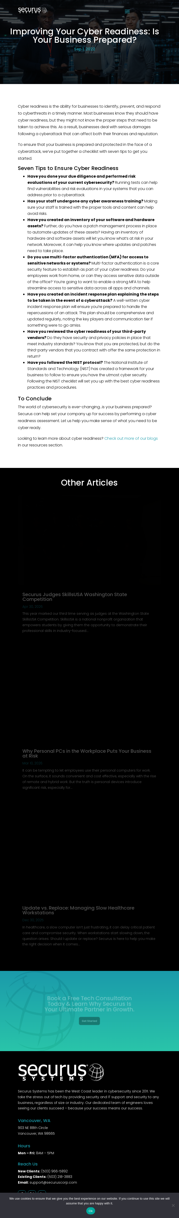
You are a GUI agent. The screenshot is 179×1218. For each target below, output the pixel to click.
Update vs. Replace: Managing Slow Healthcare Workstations (78, 910)
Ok (91, 1211)
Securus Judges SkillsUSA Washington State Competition (74, 597)
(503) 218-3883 (59, 1176)
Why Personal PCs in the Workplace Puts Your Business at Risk (86, 753)
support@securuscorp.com (53, 1182)
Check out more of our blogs (131, 438)
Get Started (89, 1018)
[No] (173, 1205)
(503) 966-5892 (54, 1171)
